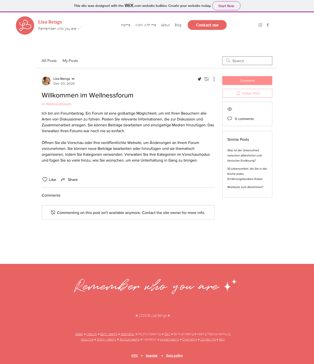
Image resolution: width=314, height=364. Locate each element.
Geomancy (128, 334)
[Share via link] (69, 179)
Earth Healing (108, 334)
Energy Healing (106, 339)
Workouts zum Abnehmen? (245, 187)
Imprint (151, 355)
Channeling (190, 339)
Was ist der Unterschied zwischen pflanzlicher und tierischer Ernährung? (244, 155)
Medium (91, 334)
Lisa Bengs (50, 22)
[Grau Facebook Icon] (267, 25)
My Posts (70, 60)
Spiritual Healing (129, 339)
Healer (79, 334)
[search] (247, 60)
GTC (134, 355)
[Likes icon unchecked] (45, 179)
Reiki (167, 334)
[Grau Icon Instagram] (260, 25)
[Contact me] (207, 25)
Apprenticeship (169, 339)
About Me (87, 339)
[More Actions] (211, 79)
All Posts (49, 60)
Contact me (208, 339)
